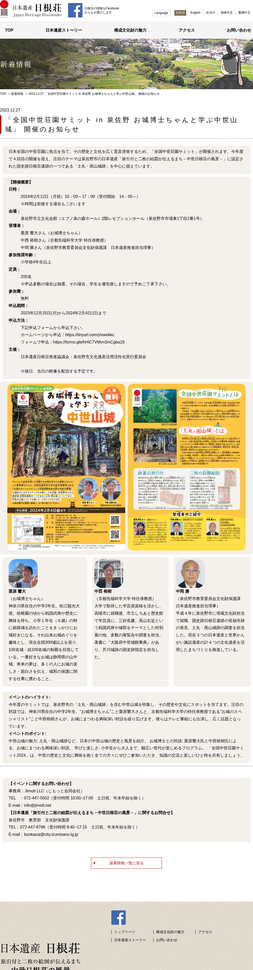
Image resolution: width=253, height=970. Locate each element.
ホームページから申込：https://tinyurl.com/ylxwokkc (61, 334)
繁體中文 (244, 12)
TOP (9, 29)
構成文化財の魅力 (130, 29)
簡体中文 (227, 12)
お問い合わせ (239, 29)
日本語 (180, 12)
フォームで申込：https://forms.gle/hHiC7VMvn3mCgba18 (66, 341)
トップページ (124, 925)
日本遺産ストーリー (64, 29)
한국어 (210, 12)
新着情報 (17, 93)
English (195, 12)
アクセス (187, 29)
